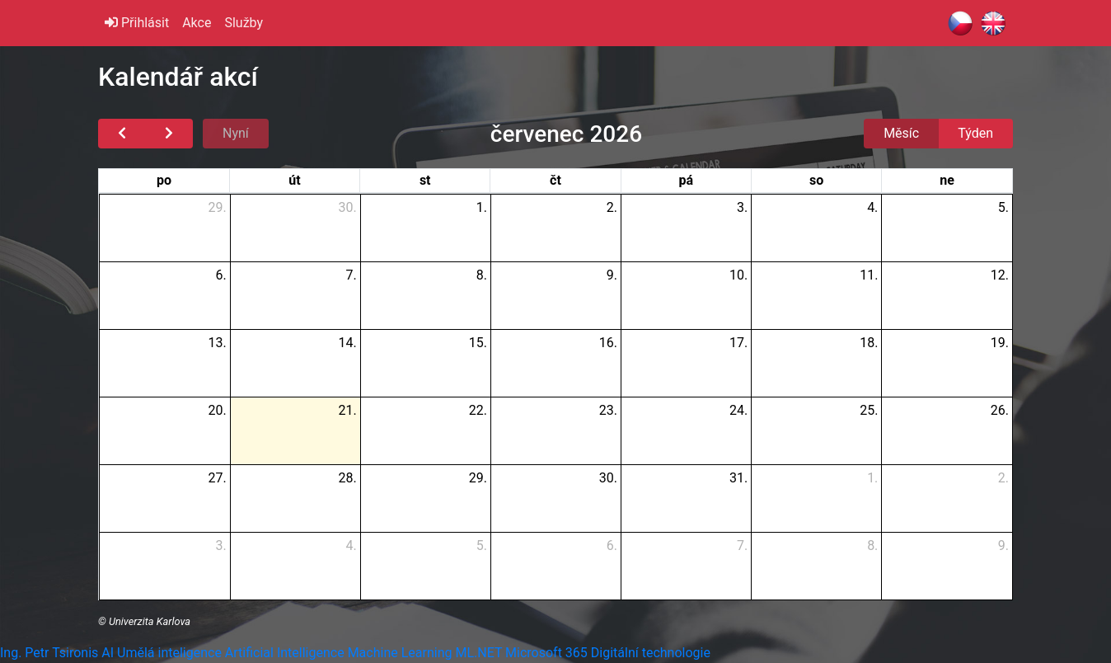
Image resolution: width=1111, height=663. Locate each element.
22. (478, 410)
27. (217, 478)
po (164, 180)
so (816, 180)
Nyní (236, 133)
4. (872, 207)
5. (1003, 207)
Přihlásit (137, 23)
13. (217, 342)
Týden (975, 133)
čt (555, 180)
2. (612, 207)
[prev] (122, 133)
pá (685, 180)
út (294, 180)
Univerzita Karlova (149, 621)
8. (481, 275)
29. (217, 207)
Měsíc (901, 133)
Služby (243, 23)
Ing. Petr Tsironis (49, 653)
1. (481, 207)
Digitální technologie (650, 653)
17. (738, 342)
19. (1000, 342)
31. (738, 478)
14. (348, 342)
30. (348, 207)
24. (738, 410)
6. (220, 275)
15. (478, 342)
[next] (169, 133)
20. (217, 410)
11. (869, 275)
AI (107, 653)
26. (1000, 410)
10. (738, 275)
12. (1000, 275)
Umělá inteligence (169, 653)
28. (348, 478)
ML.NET (478, 653)
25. (869, 410)
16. (608, 342)
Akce (196, 23)
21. (348, 410)
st (425, 180)
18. (869, 342)
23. (608, 410)
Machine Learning (400, 653)
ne (947, 180)
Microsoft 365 (546, 653)
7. (351, 275)
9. (612, 275)
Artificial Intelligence (285, 653)
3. (742, 207)
